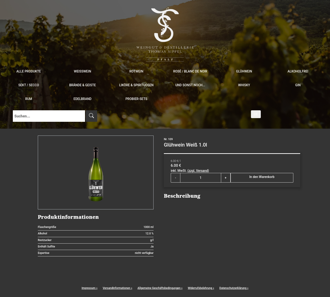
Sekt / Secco (28, 85)
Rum (28, 99)
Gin (297, 85)
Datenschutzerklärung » (233, 288)
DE (256, 114)
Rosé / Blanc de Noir (190, 71)
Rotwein (136, 71)
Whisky (244, 85)
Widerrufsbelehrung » (201, 288)
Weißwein (82, 71)
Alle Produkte (28, 71)
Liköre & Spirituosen (136, 85)
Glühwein (244, 71)
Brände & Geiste (82, 85)
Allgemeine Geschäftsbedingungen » (160, 288)
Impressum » (89, 288)
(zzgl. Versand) (198, 170)
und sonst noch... (190, 85)
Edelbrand (83, 99)
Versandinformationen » (117, 288)
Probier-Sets (136, 99)
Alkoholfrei (298, 71)
